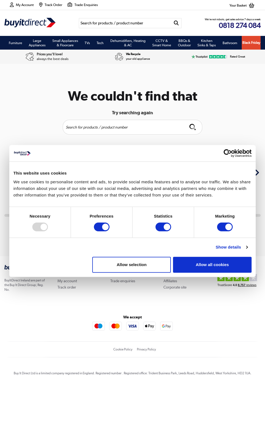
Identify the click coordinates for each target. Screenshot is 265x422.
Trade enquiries (122, 281)
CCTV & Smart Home (161, 42)
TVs (87, 43)
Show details (228, 247)
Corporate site (174, 287)
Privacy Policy (146, 349)
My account (67, 281)
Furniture (15, 43)
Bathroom (230, 43)
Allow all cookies (212, 264)
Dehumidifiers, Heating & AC (128, 42)
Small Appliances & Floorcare (65, 42)
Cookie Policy (122, 349)
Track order (66, 287)
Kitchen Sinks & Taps (206, 42)
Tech (100, 43)
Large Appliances (37, 42)
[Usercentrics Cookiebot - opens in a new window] (228, 153)
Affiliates (170, 281)
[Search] (125, 23)
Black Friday (251, 43)
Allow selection (131, 264)
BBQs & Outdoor (184, 42)
